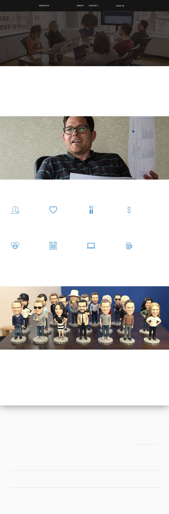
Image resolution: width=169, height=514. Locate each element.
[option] (84, 318)
